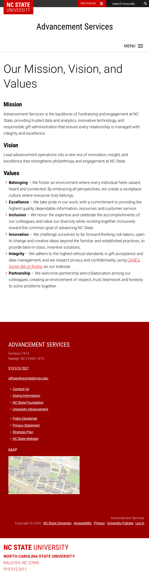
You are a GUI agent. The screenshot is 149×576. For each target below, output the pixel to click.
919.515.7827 (18, 368)
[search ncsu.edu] (124, 3)
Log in (139, 523)
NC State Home (21, 3)
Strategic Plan (23, 432)
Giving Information (26, 396)
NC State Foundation (28, 402)
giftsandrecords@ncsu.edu (28, 378)
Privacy (99, 523)
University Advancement (30, 409)
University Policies (120, 523)
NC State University (57, 523)
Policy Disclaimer (25, 418)
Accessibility (83, 523)
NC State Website (25, 439)
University (36, 547)
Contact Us (21, 389)
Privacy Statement (26, 425)
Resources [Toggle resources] (88, 3)
